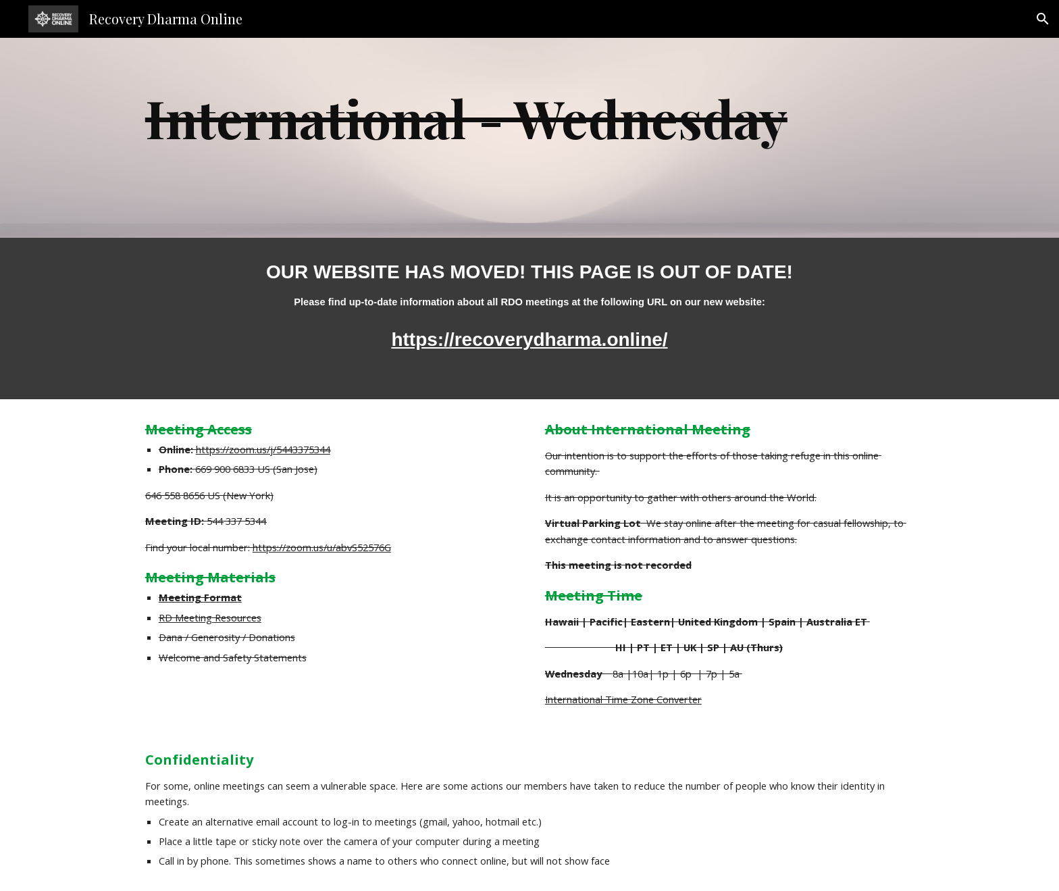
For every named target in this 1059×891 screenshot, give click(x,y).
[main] (529, 138)
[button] (1043, 19)
